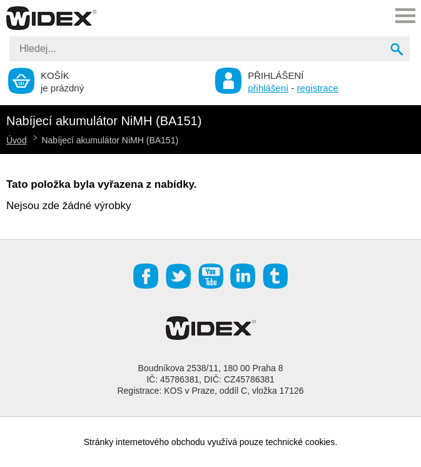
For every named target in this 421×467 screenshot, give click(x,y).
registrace (317, 88)
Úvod (16, 140)
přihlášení (268, 88)
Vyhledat (397, 50)
